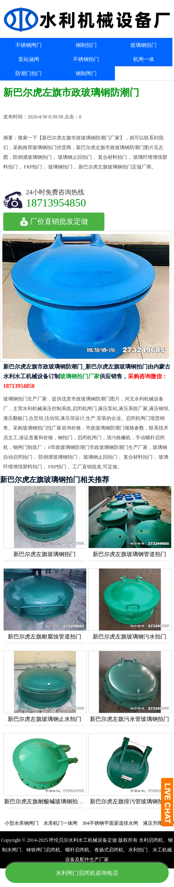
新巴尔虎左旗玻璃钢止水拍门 (44, 719)
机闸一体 (143, 59)
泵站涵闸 (28, 59)
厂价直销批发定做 (54, 221)
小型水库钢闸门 (24, 823)
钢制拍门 (86, 45)
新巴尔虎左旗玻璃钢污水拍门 (129, 637)
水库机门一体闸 (63, 823)
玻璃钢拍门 (143, 45)
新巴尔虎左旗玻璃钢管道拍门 (129, 554)
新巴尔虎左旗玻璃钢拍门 (44, 554)
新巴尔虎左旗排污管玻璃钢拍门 (129, 802)
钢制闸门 (86, 73)
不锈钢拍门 (86, 59)
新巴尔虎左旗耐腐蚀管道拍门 (44, 637)
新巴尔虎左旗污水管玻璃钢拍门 (129, 719)
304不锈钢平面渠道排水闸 (113, 823)
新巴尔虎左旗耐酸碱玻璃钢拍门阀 (46, 802)
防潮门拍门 (28, 73)
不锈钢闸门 (28, 45)
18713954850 (56, 203)
